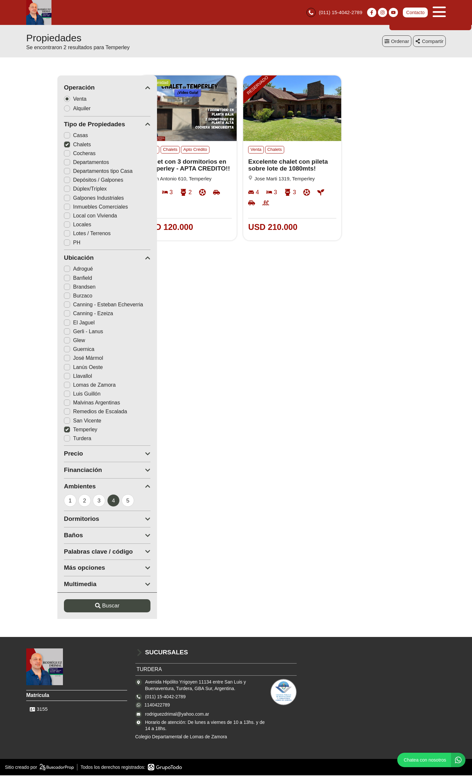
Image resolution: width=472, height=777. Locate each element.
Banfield (47, 279)
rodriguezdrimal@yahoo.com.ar (177, 715)
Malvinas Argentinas (61, 404)
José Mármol (52, 360)
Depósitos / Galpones (62, 181)
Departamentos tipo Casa (67, 173)
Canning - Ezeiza (57, 315)
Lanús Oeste (52, 368)
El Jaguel (48, 324)
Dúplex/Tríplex (54, 190)
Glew (43, 341)
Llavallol (47, 377)
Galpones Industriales (63, 199)
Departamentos (55, 163)
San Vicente (51, 422)
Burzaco (47, 297)
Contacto (415, 13)
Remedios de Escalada (64, 413)
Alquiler (48, 110)
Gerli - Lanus (52, 333)
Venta (46, 100)
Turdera (46, 440)
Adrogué (47, 270)
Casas (45, 137)
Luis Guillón (51, 395)
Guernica (48, 351)
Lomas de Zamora (59, 386)
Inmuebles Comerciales (65, 208)
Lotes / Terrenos (56, 235)
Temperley (49, 431)
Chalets (46, 146)
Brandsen (49, 288)
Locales (46, 226)
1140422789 (157, 706)
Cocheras (48, 155)
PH (41, 244)
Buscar (76, 607)
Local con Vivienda (59, 217)
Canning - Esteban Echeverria (72, 306)
